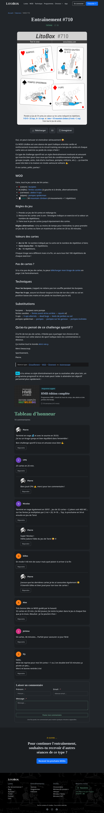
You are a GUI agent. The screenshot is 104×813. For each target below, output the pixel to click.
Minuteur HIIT (58, 796)
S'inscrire (91, 4)
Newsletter (82, 788)
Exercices (34, 792)
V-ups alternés (30, 316)
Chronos (58, 4)
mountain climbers (39, 198)
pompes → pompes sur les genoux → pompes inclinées (61, 319)
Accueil (10, 13)
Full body (49, 25)
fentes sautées (35, 189)
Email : (57, 689)
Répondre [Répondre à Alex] (21, 619)
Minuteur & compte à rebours (61, 790)
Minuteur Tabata (59, 794)
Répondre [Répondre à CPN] (21, 471)
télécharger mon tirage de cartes (66, 270)
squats (61, 313)
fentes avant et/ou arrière (43, 313)
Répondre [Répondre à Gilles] (21, 567)
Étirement (52, 364)
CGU (9, 798)
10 (56, 25)
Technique (38, 4)
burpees (32, 186)
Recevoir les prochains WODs (52, 761)
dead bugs (44, 316)
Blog (9, 789)
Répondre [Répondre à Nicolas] (21, 520)
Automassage (65, 364)
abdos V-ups (36, 192)
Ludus (26, 4)
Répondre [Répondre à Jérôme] (21, 642)
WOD (31, 4)
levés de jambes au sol (62, 316)
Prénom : (21, 689)
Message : (21, 698)
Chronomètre (58, 787)
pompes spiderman (37, 195)
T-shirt (10, 794)
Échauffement (34, 364)
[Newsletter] (52, 130)
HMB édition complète (55, 393)
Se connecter (79, 4)
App (66, 4)
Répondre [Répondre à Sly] (21, 673)
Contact (11, 796)
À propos (11, 792)
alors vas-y (43, 344)
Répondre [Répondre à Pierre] (21, 448)
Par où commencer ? (15, 787)
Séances (18, 13)
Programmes (48, 4)
